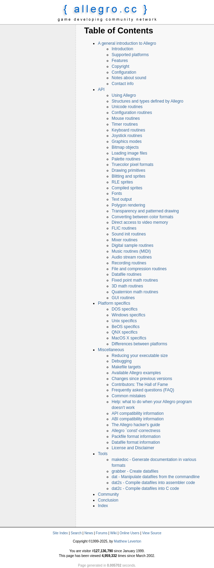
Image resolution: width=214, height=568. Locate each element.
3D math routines (127, 286)
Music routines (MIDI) (131, 251)
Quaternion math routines (135, 292)
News (89, 533)
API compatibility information (138, 413)
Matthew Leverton (128, 541)
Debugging (122, 361)
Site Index (60, 533)
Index (103, 505)
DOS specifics (124, 309)
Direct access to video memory (140, 222)
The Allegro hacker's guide (136, 424)
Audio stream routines (132, 257)
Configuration (124, 72)
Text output (122, 199)
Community (108, 494)
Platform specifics (114, 303)
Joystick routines (127, 135)
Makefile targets (126, 367)
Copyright (120, 66)
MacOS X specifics (129, 338)
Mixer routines (124, 240)
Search (76, 533)
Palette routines (126, 159)
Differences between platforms (139, 343)
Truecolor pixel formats (133, 164)
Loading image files (129, 153)
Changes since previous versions (142, 378)
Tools (103, 453)
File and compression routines (139, 268)
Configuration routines (132, 112)
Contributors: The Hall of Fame (140, 384)
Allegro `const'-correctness (136, 430)
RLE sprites (122, 182)
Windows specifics (128, 315)
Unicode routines (127, 106)
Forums (102, 533)
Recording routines (129, 263)
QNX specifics (124, 332)
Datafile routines (127, 274)
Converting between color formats (142, 216)
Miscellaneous (111, 349)
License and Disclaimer (133, 447)
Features (120, 60)
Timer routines (125, 124)
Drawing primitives (128, 170)
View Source (151, 533)
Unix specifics (124, 320)
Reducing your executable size (140, 355)
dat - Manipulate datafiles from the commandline (156, 476)
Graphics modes (127, 141)
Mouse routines (126, 118)
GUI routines (123, 297)
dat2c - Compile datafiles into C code (145, 488)
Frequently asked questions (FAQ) (143, 390)
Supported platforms (130, 54)
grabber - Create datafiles (135, 471)
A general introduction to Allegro (127, 43)
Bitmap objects (125, 147)
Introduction (122, 48)
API (101, 89)
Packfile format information (136, 436)
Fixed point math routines (135, 280)
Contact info (123, 83)
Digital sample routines (132, 245)
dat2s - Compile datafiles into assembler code (153, 482)
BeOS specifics (125, 326)
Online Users (129, 533)
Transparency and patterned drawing (145, 211)
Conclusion (108, 500)
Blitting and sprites (128, 176)
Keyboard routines (128, 130)
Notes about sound (129, 77)
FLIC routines (124, 228)
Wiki (113, 533)
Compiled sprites (127, 188)
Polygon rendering (128, 205)
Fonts (117, 193)
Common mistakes (129, 395)
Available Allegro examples (136, 372)
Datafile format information (136, 442)
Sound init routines (129, 234)
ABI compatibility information (138, 419)
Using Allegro (124, 95)
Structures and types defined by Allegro (147, 101)
